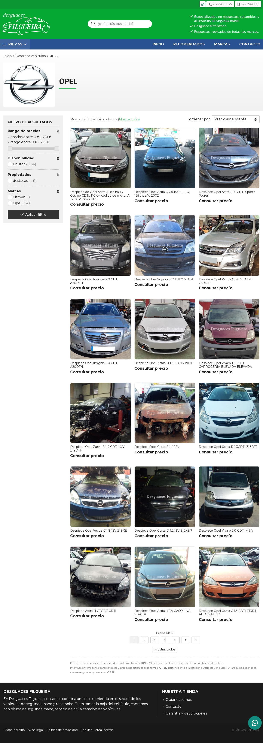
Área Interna (104, 730)
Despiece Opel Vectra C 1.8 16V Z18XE (98, 530)
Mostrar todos (129, 119)
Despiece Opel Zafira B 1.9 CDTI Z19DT (163, 363)
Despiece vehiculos (214, 667)
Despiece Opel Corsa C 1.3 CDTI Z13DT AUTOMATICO (227, 612)
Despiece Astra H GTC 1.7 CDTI (93, 611)
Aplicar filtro (35, 214)
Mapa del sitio (14, 730)
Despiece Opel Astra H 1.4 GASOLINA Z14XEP (162, 612)
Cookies (86, 730)
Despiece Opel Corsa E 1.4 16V (156, 447)
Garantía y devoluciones (186, 713)
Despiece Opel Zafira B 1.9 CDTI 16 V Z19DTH (97, 448)
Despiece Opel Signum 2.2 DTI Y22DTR (163, 279)
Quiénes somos (179, 700)
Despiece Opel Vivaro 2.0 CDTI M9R (226, 530)
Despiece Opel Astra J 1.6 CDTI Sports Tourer (227, 193)
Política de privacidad (62, 730)
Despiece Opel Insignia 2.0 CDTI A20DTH (94, 281)
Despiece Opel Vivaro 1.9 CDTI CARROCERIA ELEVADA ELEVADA (225, 365)
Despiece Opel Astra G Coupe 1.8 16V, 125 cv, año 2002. (162, 193)
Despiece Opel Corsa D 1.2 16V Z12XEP (163, 530)
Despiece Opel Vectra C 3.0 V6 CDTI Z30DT (226, 281)
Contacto (173, 706)
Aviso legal (35, 730)
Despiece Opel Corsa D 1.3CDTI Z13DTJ (228, 447)
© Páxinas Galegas (245, 730)
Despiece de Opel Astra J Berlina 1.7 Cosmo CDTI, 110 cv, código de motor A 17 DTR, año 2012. (99, 195)
